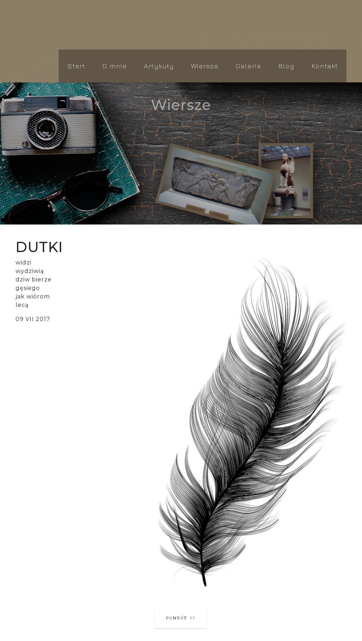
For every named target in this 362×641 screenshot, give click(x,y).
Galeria (248, 66)
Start (76, 66)
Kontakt (324, 66)
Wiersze (204, 66)
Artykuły (159, 66)
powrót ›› (181, 617)
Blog (286, 66)
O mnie (114, 66)
